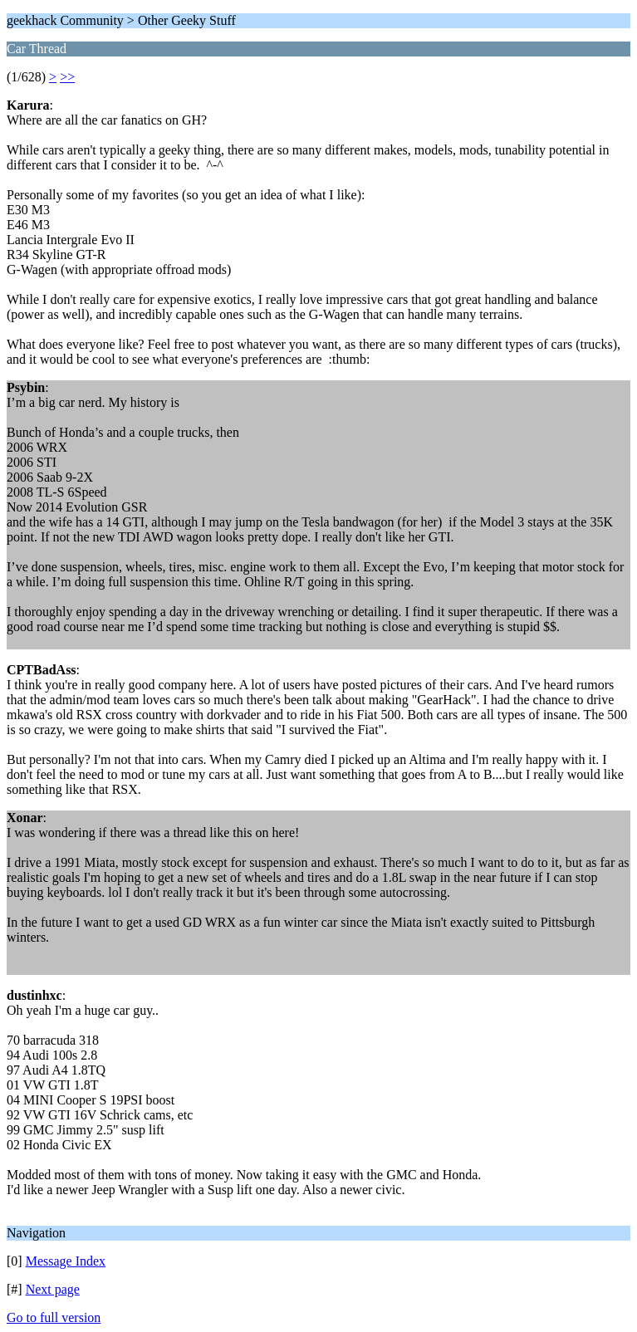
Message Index (65, 1261)
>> (67, 77)
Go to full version (53, 1317)
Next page (53, 1289)
